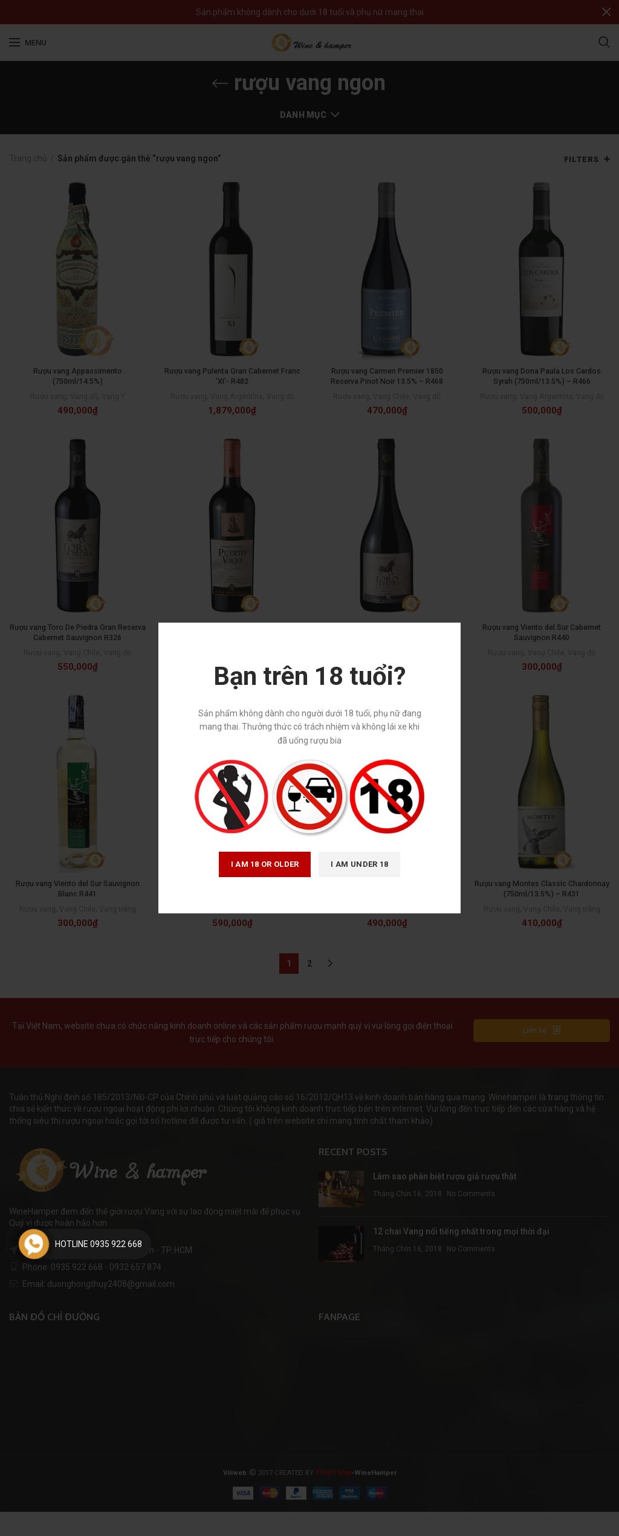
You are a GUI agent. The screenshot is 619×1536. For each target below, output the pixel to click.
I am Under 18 (359, 864)
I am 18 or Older (265, 864)
